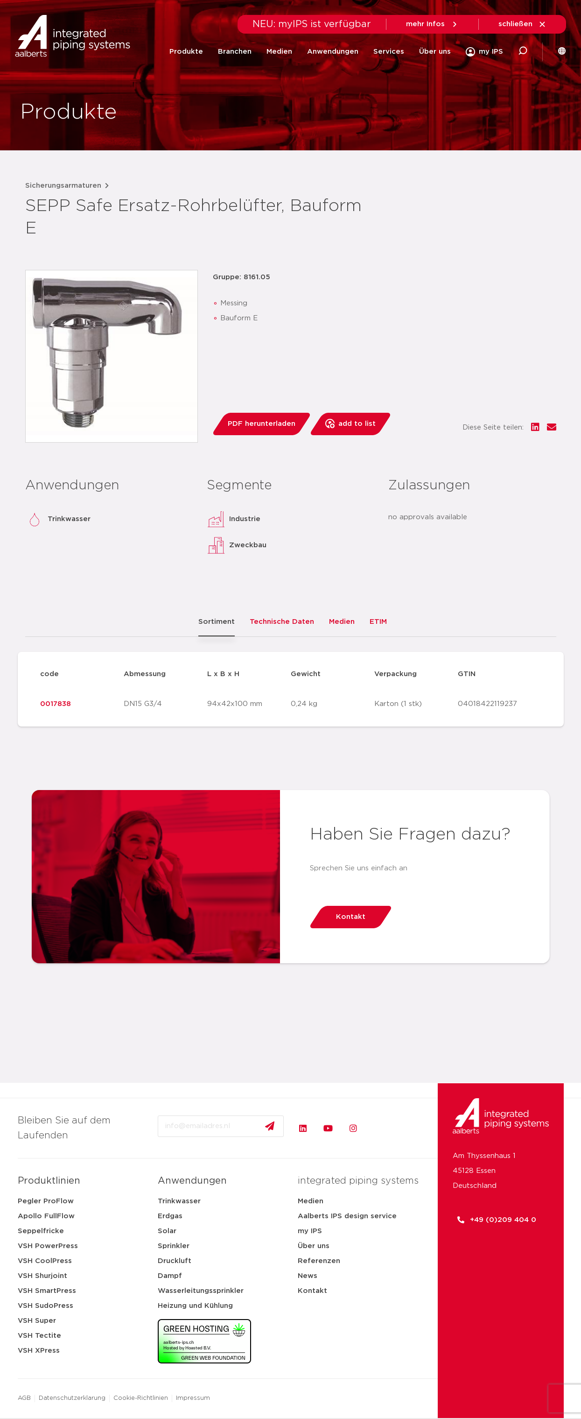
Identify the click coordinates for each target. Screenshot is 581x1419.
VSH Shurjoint (42, 1275)
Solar (167, 1231)
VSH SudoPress (45, 1305)
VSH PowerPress (48, 1246)
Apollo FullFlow (46, 1216)
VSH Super (37, 1320)
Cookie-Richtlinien (140, 1398)
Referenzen (319, 1260)
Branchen (235, 51)
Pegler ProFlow (46, 1201)
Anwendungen (332, 51)
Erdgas (170, 1216)
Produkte (186, 51)
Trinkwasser (179, 1201)
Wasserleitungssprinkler (201, 1290)
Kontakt (312, 1290)
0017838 (55, 703)
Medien (279, 51)
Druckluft (174, 1260)
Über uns (435, 51)
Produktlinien (49, 1181)
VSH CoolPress (45, 1260)
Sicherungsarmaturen (63, 185)
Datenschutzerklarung (72, 1398)
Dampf (170, 1275)
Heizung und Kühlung (195, 1305)
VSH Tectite (39, 1335)
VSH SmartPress (47, 1290)
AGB (24, 1398)
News (307, 1275)
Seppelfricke (41, 1231)
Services (388, 51)
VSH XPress (39, 1350)
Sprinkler (173, 1246)
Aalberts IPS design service (347, 1216)
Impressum (193, 1398)
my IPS (310, 1231)
